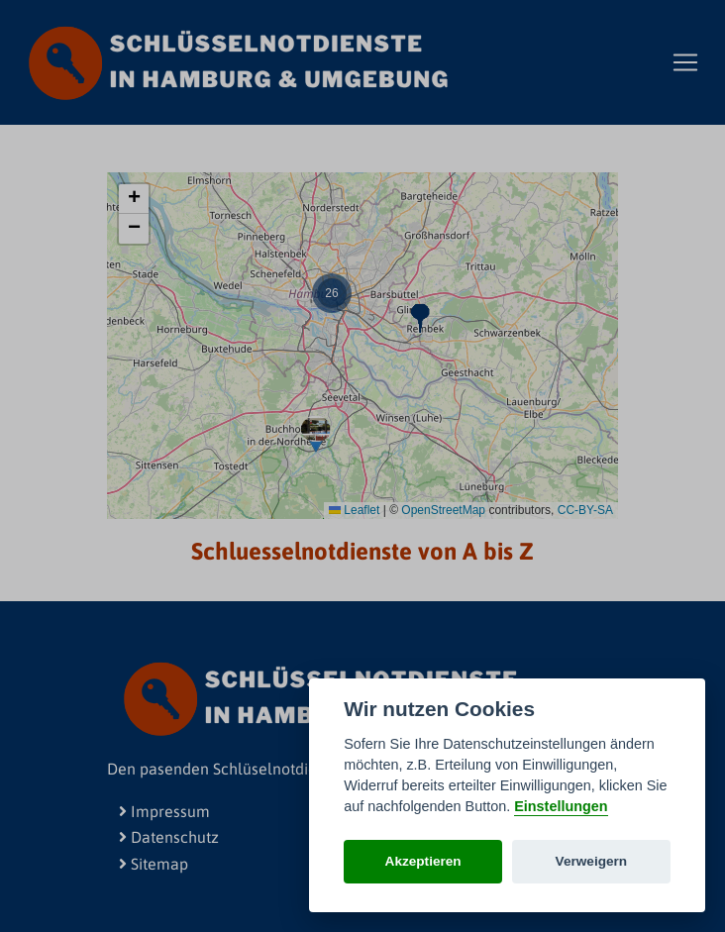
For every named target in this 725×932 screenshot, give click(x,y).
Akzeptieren (423, 861)
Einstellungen (560, 806)
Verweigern (592, 861)
